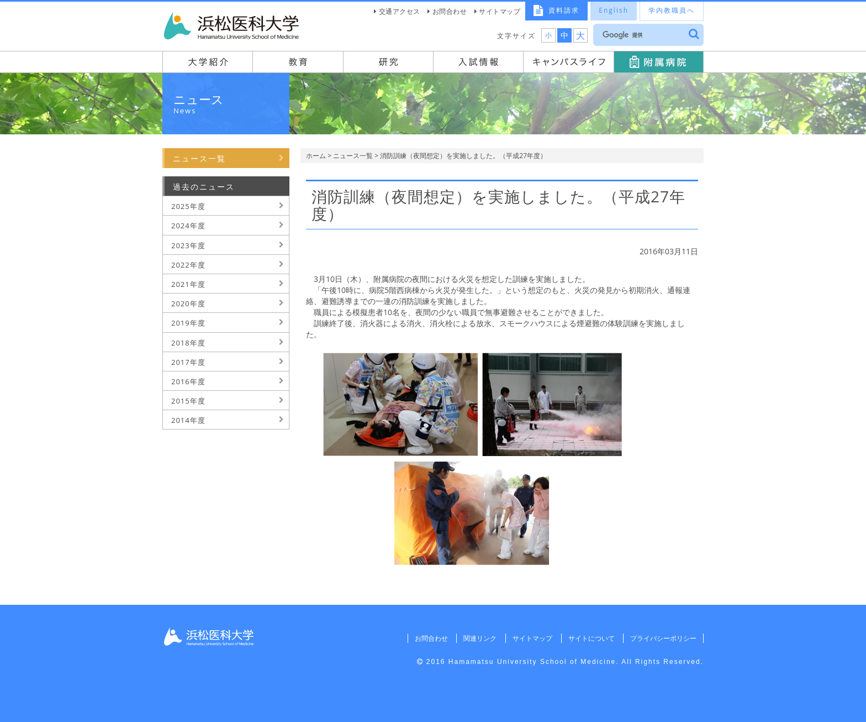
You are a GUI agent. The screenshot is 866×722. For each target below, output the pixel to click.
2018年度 (188, 343)
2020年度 (188, 303)
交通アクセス (399, 11)
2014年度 (188, 420)
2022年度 (188, 265)
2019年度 (188, 323)
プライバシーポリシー (663, 638)
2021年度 (188, 284)
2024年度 (188, 226)
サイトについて (591, 638)
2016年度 (188, 381)
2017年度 (188, 362)
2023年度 (188, 245)
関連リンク (480, 638)
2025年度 (188, 206)
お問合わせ (449, 11)
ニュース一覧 (353, 155)
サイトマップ (499, 11)
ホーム (316, 155)
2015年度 (188, 401)
